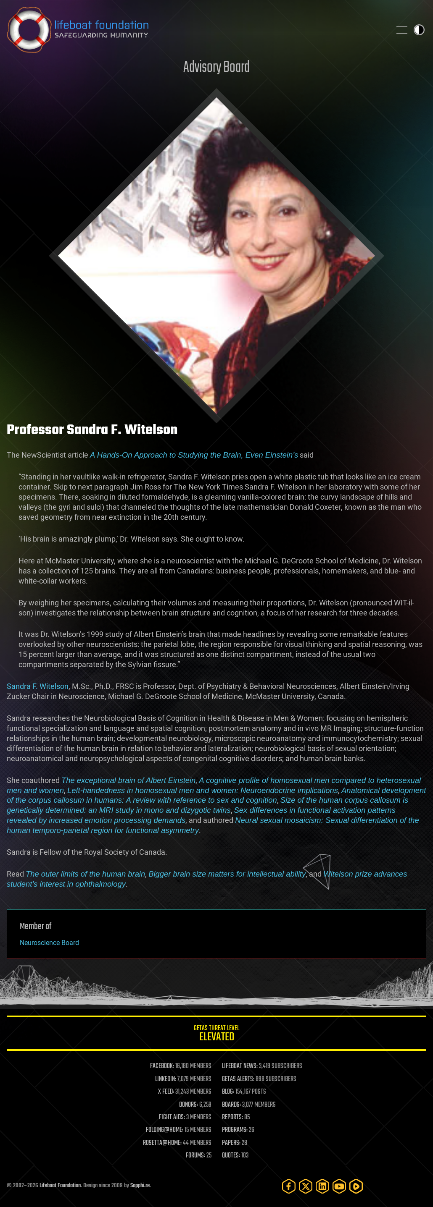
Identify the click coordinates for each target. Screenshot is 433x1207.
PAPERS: (231, 1143)
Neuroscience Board (49, 943)
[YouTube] (339, 1186)
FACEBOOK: (162, 1066)
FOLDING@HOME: (164, 1130)
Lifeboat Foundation (60, 1186)
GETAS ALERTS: (238, 1079)
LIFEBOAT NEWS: (240, 1066)
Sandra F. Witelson (38, 686)
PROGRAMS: (235, 1130)
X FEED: (166, 1092)
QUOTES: (231, 1155)
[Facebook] (289, 1186)
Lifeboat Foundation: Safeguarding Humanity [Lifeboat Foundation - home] (195, 30)
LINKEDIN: (165, 1079)
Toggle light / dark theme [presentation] (419, 29)
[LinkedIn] (322, 1186)
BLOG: (228, 1092)
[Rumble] (356, 1186)
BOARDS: (231, 1105)
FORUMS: (195, 1155)
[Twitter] (305, 1186)
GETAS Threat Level (216, 1034)
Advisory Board (216, 68)
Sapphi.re (140, 1186)
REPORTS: (232, 1117)
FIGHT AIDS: (172, 1117)
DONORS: (188, 1105)
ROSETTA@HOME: (162, 1143)
